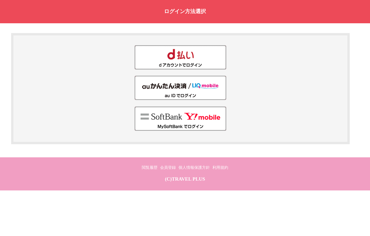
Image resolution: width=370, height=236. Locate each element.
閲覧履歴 (149, 167)
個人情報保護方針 (194, 167)
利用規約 (220, 167)
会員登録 (168, 167)
